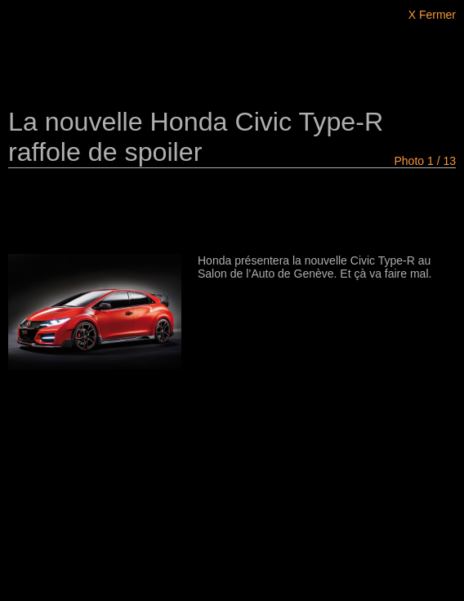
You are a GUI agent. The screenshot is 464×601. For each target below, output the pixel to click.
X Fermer (432, 14)
